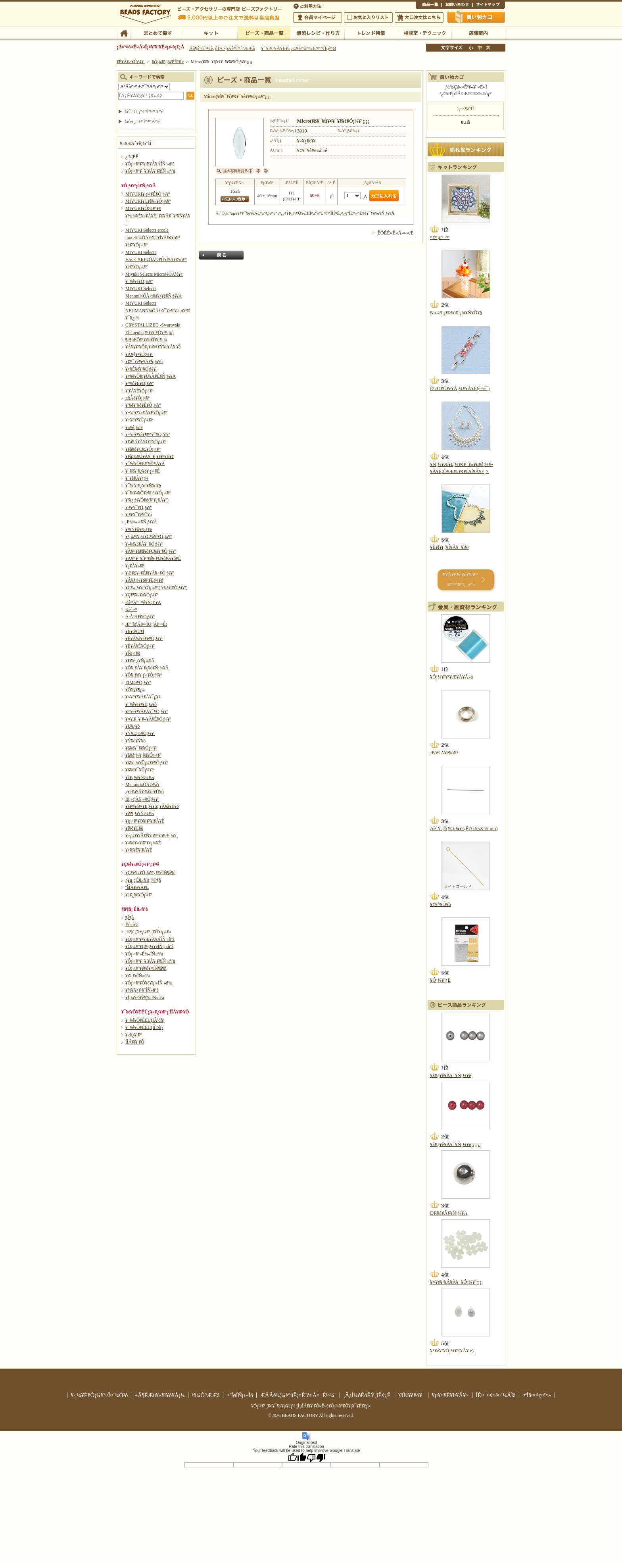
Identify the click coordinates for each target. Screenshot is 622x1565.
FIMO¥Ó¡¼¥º (138, 682)
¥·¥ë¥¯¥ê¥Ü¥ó (138, 514)
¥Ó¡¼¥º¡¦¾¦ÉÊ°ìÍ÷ (264, 32)
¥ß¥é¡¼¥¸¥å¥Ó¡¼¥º (143, 755)
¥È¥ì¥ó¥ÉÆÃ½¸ (371, 32)
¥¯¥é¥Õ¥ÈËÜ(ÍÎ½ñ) (144, 1027)
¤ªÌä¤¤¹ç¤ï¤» (457, 5)
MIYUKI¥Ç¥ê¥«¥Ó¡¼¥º (148, 201)
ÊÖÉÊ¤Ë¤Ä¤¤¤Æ (395, 233)
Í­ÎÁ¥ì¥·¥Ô (134, 1042)
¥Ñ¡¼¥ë (132, 653)
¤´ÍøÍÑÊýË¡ (308, 5)
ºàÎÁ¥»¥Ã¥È (137, 887)
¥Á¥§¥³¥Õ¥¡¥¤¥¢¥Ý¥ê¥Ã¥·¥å (152, 346)
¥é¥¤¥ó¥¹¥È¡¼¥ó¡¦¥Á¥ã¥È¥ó (152, 806)
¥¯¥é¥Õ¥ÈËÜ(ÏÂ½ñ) (144, 1020)
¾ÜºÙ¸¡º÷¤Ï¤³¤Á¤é (144, 111)
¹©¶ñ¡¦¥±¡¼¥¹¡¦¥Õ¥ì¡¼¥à (148, 931)
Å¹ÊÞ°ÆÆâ (478, 32)
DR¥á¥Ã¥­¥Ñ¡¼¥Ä (449, 1213)
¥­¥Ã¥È (210, 32)
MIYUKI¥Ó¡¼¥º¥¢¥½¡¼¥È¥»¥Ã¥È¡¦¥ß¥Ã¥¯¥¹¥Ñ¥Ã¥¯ (157, 215)
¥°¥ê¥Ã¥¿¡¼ (136, 478)
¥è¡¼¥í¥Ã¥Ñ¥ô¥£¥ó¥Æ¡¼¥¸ (151, 835)
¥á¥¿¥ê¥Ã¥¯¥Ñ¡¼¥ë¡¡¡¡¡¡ (455, 1144)
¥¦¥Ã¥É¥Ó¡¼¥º (139, 390)
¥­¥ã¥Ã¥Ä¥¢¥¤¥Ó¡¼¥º (145, 441)
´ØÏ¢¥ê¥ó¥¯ (411, 1395)
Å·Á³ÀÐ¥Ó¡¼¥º (140, 616)
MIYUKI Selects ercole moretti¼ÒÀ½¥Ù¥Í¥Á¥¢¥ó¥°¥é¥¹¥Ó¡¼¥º (152, 237)
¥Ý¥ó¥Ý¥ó (135, 740)
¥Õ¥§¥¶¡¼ (135, 689)
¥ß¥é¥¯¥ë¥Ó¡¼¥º (141, 748)
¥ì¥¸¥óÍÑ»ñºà (137, 975)
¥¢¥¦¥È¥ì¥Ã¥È (138, 850)
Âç (488, 48)
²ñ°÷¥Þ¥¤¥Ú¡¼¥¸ (317, 17)
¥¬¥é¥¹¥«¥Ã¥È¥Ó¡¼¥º (146, 412)
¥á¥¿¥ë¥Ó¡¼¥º (138, 894)
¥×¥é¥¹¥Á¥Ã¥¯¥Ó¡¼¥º (146, 711)
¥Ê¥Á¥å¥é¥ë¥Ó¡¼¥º (144, 638)
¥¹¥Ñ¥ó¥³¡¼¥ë (138, 529)
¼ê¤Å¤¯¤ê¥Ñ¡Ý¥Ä (143, 602)
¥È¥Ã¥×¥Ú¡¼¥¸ (131, 61)
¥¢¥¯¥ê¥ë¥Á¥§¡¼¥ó (144, 361)
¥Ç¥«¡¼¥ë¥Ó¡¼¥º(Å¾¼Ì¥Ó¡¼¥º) (156, 587)
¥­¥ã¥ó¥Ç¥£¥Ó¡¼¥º (143, 449)
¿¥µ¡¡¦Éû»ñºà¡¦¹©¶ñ (143, 880)
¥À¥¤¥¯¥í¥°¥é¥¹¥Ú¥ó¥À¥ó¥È (153, 558)
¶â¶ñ (129, 917)
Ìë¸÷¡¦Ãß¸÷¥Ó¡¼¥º (142, 799)
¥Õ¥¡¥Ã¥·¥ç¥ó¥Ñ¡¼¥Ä (147, 667)
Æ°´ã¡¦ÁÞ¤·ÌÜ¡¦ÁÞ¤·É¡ (146, 624)
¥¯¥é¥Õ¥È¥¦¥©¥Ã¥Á (145, 463)
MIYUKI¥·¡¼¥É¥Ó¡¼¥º (147, 194)
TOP (123, 32)
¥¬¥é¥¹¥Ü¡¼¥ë (139, 419)
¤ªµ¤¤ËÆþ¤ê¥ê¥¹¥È (368, 17)
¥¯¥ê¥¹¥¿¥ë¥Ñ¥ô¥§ (143, 485)
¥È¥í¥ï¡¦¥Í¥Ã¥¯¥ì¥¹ (449, 547)
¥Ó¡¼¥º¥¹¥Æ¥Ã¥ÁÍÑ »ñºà (150, 163)
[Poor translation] (316, 1457)
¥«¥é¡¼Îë (134, 427)
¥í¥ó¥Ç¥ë (134, 828)
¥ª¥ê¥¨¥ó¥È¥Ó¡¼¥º (143, 405)
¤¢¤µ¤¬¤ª (439, 237)
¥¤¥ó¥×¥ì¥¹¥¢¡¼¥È (143, 842)
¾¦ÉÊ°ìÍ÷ (429, 5)
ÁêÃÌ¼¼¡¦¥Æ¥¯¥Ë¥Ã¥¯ (424, 32)
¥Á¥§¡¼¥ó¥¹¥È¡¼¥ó (144, 580)
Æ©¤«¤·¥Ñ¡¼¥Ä (141, 521)
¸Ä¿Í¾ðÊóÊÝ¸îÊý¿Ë (367, 1395)
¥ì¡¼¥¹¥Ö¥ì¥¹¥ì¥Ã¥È (144, 821)
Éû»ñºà (131, 924)
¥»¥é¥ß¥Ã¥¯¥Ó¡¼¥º (144, 544)
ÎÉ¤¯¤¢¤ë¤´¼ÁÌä (495, 1395)
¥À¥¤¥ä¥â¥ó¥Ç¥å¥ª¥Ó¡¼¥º (150, 551)
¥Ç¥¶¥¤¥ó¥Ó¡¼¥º (141, 594)
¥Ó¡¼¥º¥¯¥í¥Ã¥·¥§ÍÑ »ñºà (150, 171)
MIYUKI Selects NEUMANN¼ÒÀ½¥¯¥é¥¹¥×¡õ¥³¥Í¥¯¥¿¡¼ (157, 310)
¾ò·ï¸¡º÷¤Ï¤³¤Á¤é (142, 121)
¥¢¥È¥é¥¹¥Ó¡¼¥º (141, 369)
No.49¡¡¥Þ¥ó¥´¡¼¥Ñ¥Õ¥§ (456, 312)
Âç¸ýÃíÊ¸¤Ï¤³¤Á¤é (419, 17)
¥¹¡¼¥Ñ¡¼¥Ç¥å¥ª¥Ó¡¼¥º (148, 536)
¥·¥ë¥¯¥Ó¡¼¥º (138, 507)
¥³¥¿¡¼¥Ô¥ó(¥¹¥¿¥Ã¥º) (147, 500)
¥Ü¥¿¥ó (132, 726)
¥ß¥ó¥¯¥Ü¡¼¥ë (139, 769)
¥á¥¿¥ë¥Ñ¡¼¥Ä (139, 777)
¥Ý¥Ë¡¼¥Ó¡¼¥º (140, 733)
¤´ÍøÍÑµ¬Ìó (240, 1395)
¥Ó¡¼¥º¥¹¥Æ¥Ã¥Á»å (451, 677)
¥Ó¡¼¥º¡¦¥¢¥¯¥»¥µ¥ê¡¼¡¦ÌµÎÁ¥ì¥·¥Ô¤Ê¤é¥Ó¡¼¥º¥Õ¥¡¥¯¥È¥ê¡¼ (311, 1406)
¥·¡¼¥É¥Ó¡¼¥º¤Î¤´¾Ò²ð (99, 1395)
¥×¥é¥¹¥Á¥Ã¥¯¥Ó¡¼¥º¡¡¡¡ (456, 1282)
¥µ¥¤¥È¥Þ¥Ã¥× (488, 5)
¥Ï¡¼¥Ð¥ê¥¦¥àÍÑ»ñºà (144, 997)
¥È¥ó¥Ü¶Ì (134, 631)
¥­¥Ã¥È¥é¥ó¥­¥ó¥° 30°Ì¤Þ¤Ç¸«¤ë (460, 579)
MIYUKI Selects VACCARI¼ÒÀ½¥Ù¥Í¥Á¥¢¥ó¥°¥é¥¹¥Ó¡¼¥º (156, 259)
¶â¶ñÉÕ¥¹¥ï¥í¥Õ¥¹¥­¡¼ (146, 339)
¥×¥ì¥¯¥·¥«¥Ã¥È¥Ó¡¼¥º (148, 719)
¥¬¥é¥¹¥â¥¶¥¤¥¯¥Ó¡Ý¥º (147, 434)
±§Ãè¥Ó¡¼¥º (137, 398)
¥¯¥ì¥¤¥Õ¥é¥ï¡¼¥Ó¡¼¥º (148, 492)
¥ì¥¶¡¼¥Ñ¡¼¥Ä (139, 813)
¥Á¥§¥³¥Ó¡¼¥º (139, 354)
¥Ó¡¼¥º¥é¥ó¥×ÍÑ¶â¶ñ (146, 968)
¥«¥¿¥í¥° (133, 1034)
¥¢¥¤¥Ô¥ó (440, 904)
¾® (471, 48)
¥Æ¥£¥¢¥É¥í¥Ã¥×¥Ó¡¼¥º (149, 573)
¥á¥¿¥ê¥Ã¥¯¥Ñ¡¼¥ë (450, 1075)
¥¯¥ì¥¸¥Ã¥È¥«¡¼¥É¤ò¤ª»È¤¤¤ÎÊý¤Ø (298, 48)
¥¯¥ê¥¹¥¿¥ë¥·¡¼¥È (142, 471)
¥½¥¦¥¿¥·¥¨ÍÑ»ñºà (142, 990)
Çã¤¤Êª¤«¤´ (476, 17)
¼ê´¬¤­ (131, 609)
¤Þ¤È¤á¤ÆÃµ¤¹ (157, 32)
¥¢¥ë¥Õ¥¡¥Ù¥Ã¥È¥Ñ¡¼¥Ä (150, 376)
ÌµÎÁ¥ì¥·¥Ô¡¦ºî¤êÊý (317, 32)
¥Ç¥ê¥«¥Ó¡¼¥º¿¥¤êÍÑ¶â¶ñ (150, 872)
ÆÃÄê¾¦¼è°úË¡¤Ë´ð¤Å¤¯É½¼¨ (298, 1395)
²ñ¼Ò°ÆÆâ (206, 1395)
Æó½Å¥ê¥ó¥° (444, 753)
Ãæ (479, 48)
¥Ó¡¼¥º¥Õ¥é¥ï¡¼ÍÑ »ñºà (148, 983)
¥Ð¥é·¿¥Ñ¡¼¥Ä (139, 660)
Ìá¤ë (221, 255)
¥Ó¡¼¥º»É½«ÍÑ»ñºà (144, 954)
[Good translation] (297, 1457)
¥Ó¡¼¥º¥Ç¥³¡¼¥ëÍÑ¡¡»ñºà (149, 946)
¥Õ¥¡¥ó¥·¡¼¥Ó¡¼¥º (143, 675)
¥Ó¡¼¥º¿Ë (440, 980)
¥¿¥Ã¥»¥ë (134, 565)
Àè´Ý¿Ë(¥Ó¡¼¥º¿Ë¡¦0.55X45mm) (463, 828)
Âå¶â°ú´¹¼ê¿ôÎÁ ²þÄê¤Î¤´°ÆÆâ (222, 48)
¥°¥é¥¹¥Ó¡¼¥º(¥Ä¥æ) (452, 1351)
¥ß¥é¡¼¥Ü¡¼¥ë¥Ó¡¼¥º (146, 762)
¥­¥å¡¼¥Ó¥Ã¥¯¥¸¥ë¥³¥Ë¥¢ (149, 456)
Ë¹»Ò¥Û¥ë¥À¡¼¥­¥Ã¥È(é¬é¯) (460, 388)
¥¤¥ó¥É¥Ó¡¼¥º (139, 383)
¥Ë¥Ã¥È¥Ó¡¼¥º (140, 646)
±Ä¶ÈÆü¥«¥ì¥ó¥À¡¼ (159, 1395)
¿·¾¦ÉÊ (131, 156)
